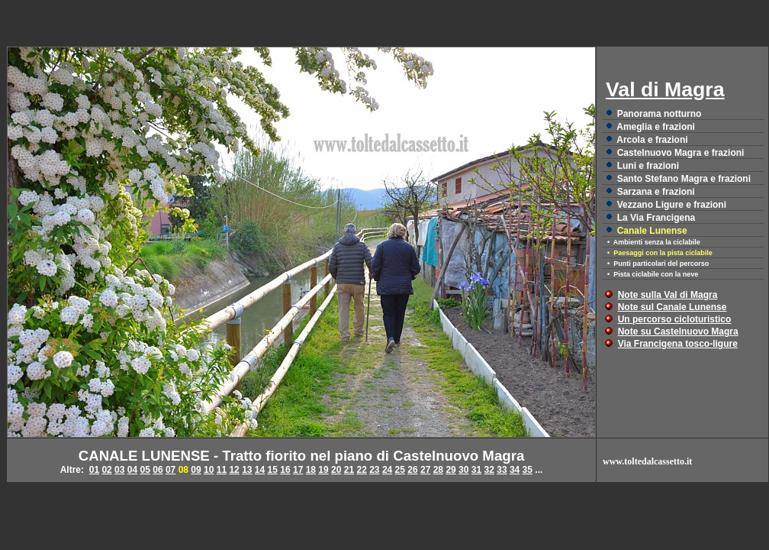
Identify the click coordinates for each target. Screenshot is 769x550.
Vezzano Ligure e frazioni (671, 204)
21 (349, 469)
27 (425, 469)
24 (387, 469)
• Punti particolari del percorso (658, 263)
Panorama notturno (659, 113)
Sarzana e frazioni (656, 191)
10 (209, 469)
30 (463, 469)
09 (196, 469)
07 (170, 469)
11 (222, 469)
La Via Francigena (656, 217)
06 (157, 469)
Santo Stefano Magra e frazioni (684, 178)
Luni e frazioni (648, 165)
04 (132, 469)
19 (323, 469)
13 (247, 469)
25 (400, 469)
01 (94, 469)
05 (145, 469)
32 (489, 469)
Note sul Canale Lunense (672, 307)
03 (119, 469)
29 (450, 469)
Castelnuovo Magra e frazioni (681, 152)
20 (336, 469)
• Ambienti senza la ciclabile (653, 242)
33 (502, 469)
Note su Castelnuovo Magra (678, 331)
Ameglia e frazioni (655, 126)
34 (515, 469)
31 (476, 469)
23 (374, 469)
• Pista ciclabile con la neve (652, 274)
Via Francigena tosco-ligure (678, 343)
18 (311, 469)
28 (438, 469)
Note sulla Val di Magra (668, 295)
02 (106, 469)
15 (273, 469)
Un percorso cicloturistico (675, 319)
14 (260, 469)
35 (528, 469)
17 (298, 469)
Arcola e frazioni (651, 139)
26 (412, 469)
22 (361, 469)
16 (285, 469)
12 (234, 469)
